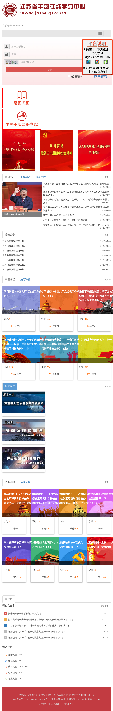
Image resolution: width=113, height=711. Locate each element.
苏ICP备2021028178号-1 (38, 699)
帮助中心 (68, 704)
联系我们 (55, 704)
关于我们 (43, 704)
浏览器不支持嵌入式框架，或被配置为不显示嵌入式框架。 (56, 360)
